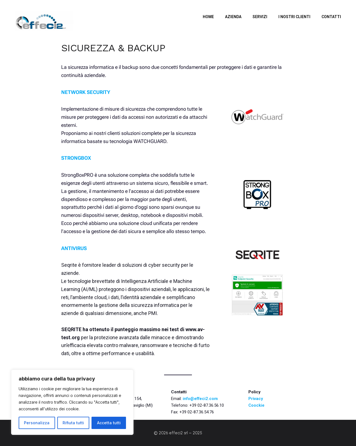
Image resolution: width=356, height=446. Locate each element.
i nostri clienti (294, 16)
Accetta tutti (109, 422)
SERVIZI (260, 16)
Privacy (255, 398)
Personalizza (37, 422)
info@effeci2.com (200, 398)
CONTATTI (331, 16)
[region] (72, 402)
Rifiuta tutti (73, 422)
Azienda (233, 16)
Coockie (256, 405)
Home (208, 16)
